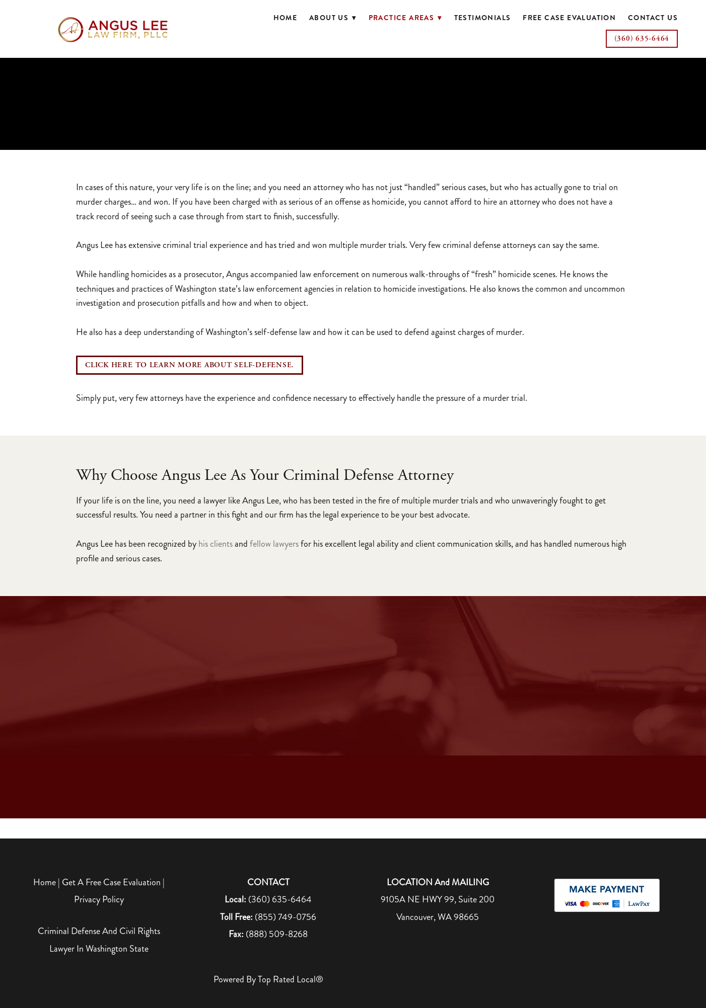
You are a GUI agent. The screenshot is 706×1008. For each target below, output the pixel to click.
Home (285, 18)
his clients (215, 543)
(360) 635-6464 (642, 38)
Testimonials (482, 18)
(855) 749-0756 (285, 916)
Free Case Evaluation (569, 18)
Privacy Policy (99, 899)
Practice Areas (405, 18)
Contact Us (653, 18)
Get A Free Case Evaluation (111, 882)
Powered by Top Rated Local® (268, 979)
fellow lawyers (274, 543)
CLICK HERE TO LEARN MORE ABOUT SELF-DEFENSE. (189, 365)
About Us (333, 18)
